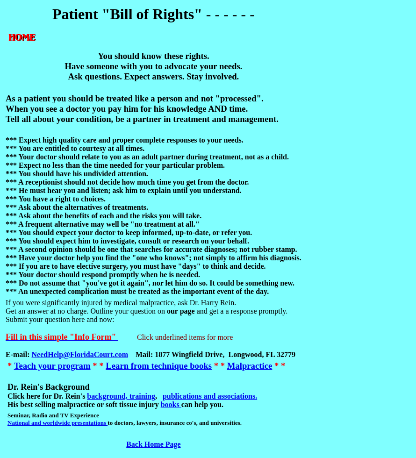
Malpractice (250, 366)
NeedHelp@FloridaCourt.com (80, 354)
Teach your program (52, 366)
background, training (121, 396)
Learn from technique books (159, 366)
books (171, 404)
